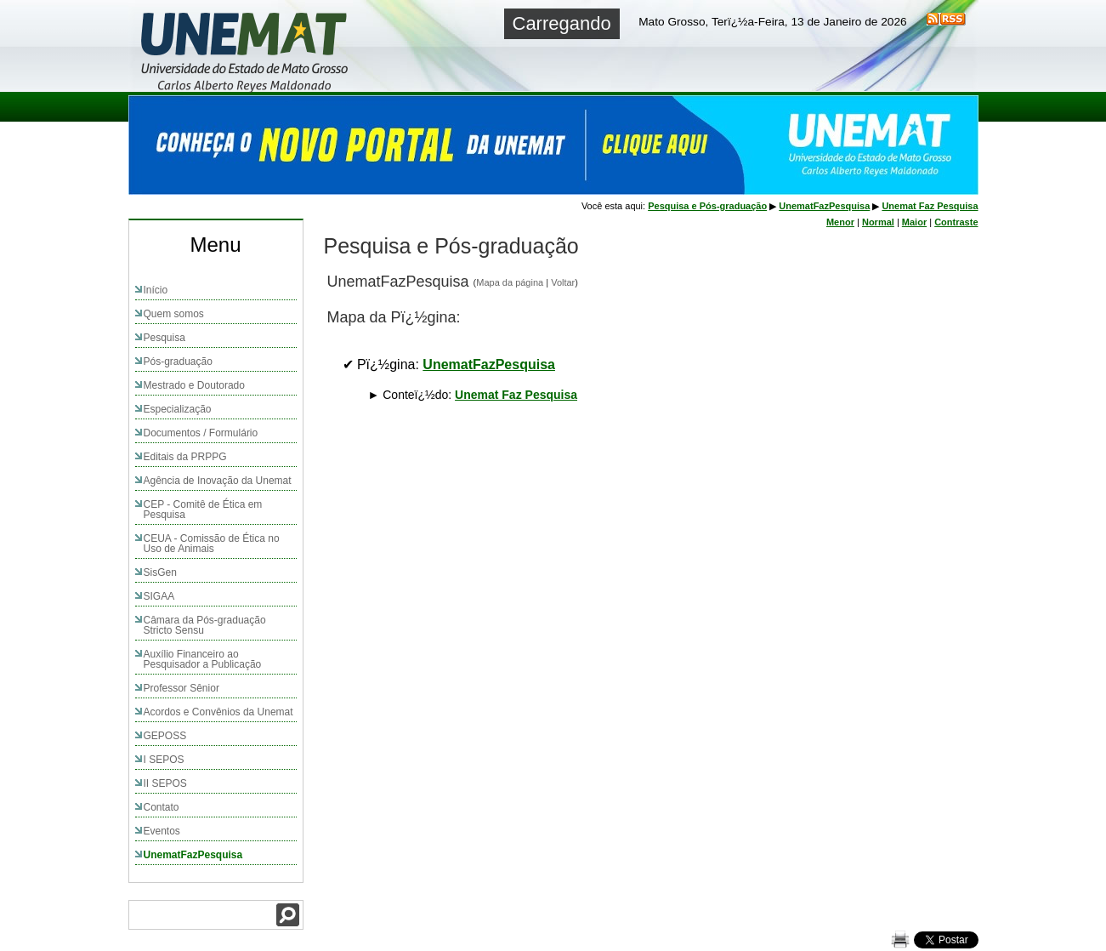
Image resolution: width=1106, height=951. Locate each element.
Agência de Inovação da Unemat (218, 481)
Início (156, 290)
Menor (840, 222)
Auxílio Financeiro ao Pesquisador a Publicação (203, 659)
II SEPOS (165, 783)
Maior (914, 222)
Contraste (956, 222)
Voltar (563, 282)
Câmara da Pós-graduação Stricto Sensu (205, 625)
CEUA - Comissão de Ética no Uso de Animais (212, 543)
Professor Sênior (181, 688)
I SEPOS (164, 760)
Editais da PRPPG (185, 457)
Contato (161, 807)
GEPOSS (165, 736)
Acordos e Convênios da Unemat (218, 712)
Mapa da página (509, 282)
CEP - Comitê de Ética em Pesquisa (203, 509)
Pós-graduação (178, 361)
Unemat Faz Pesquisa (516, 394)
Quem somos (174, 314)
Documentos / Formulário (201, 433)
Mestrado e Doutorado (194, 385)
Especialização (178, 409)
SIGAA (159, 596)
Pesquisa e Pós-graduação (707, 206)
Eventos (162, 831)
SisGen (160, 572)
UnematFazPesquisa (193, 855)
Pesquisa (164, 338)
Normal (878, 222)
